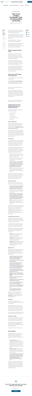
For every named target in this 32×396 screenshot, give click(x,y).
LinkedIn (28, 34)
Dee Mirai (11, 23)
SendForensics (17, 266)
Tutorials (21, 5)
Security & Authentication (14, 5)
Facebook (28, 36)
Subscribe (29, 1)
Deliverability (5, 5)
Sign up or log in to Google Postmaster (16, 81)
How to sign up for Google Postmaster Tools (4, 38)
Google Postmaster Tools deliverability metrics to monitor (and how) (4, 44)
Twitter (27, 32)
